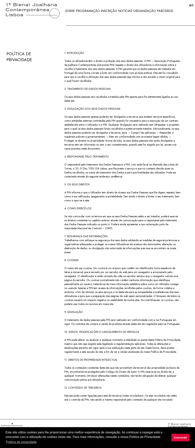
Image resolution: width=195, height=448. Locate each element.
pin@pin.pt (116, 176)
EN (191, 5)
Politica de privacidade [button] (21, 442)
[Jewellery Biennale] (31, 11)
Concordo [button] (180, 437)
